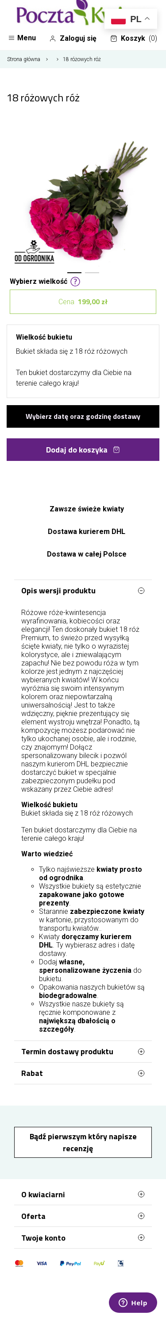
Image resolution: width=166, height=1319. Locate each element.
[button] (74, 272)
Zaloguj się (73, 38)
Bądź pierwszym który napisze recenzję (83, 1142)
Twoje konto (83, 1237)
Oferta (83, 1216)
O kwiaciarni (83, 1194)
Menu (22, 38)
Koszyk (133, 38)
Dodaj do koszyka (83, 450)
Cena (83, 301)
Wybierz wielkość (45, 280)
